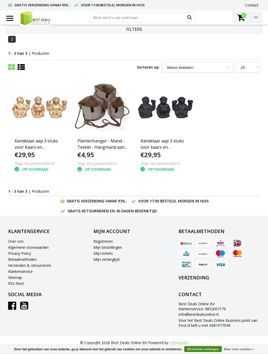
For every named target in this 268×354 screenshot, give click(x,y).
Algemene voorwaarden (28, 247)
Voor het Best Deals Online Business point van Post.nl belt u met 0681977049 (218, 323)
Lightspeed (178, 342)
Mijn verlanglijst (106, 259)
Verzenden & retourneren (29, 265)
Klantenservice (20, 271)
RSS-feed (16, 283)
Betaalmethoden (22, 259)
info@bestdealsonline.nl (198, 314)
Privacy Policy (19, 253)
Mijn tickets (103, 253)
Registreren (103, 241)
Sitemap (15, 277)
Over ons (16, 241)
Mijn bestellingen (107, 247)
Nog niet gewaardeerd (34, 163)
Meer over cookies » (239, 349)
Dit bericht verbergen (203, 349)
